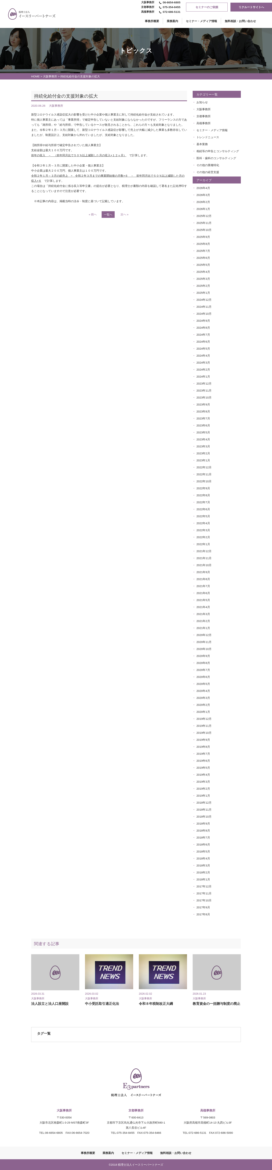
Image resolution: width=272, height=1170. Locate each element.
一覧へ (108, 214)
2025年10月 (204, 229)
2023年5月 (203, 432)
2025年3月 (203, 278)
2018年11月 (204, 809)
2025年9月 (203, 236)
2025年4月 (203, 271)
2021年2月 (203, 621)
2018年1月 (203, 879)
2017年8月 (203, 914)
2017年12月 (204, 886)
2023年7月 (203, 418)
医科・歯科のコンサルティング (216, 158)
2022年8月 (203, 495)
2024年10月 (204, 313)
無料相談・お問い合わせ (240, 21)
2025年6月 (203, 257)
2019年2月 (203, 788)
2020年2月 (203, 704)
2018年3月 (203, 865)
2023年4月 (203, 439)
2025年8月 (203, 243)
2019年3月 (203, 781)
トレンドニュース (207, 137)
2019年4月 (203, 774)
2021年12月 (204, 551)
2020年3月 (203, 697)
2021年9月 (203, 572)
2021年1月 (203, 628)
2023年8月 (203, 411)
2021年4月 (203, 607)
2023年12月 (204, 383)
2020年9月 (203, 655)
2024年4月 (203, 355)
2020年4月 (203, 690)
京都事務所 (203, 116)
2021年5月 (203, 600)
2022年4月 (203, 523)
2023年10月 (204, 397)
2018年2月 (203, 872)
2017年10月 (204, 900)
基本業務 (202, 144)
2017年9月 (203, 907)
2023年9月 (203, 404)
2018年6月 (203, 844)
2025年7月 (203, 250)
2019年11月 (204, 725)
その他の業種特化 (207, 165)
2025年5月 (203, 264)
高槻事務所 (203, 123)
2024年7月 (203, 334)
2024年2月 (203, 369)
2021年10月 (204, 565)
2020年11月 (204, 642)
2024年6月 (203, 341)
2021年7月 (203, 586)
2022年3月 (203, 530)
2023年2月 (203, 453)
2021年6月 (203, 593)
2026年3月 (203, 195)
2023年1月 (203, 460)
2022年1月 (203, 544)
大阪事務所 (50, 76)
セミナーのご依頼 (207, 7)
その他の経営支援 (207, 172)
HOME (35, 76)
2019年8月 (203, 746)
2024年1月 (203, 376)
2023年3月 (203, 446)
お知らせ (202, 102)
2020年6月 (203, 676)
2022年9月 (203, 488)
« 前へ (93, 214)
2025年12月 (204, 215)
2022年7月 (203, 502)
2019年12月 (204, 718)
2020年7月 (203, 669)
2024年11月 (204, 306)
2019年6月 (203, 760)
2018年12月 (204, 802)
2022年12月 (204, 467)
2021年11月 (204, 558)
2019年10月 (204, 732)
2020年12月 (204, 635)
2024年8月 (203, 327)
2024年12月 (204, 299)
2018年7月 (203, 837)
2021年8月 (203, 579)
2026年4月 (203, 188)
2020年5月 (203, 683)
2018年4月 (203, 858)
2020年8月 (203, 662)
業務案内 (172, 21)
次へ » (125, 214)
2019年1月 (203, 795)
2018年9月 (203, 823)
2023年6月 (203, 425)
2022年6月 (203, 509)
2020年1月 (203, 711)
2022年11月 (204, 474)
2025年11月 (204, 222)
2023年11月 (204, 390)
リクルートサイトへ (251, 7)
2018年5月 (203, 851)
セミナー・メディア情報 (201, 21)
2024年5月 (203, 348)
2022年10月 (204, 481)
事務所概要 (88, 1153)
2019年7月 (203, 753)
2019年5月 (203, 767)
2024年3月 (203, 362)
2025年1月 (203, 292)
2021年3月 (203, 614)
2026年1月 (203, 208)
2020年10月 (204, 649)
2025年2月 (203, 285)
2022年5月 (203, 516)
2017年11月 (204, 893)
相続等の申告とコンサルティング (217, 151)
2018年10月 (204, 816)
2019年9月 (203, 739)
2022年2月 (203, 537)
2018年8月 (203, 830)
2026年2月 (203, 201)
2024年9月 (203, 320)
